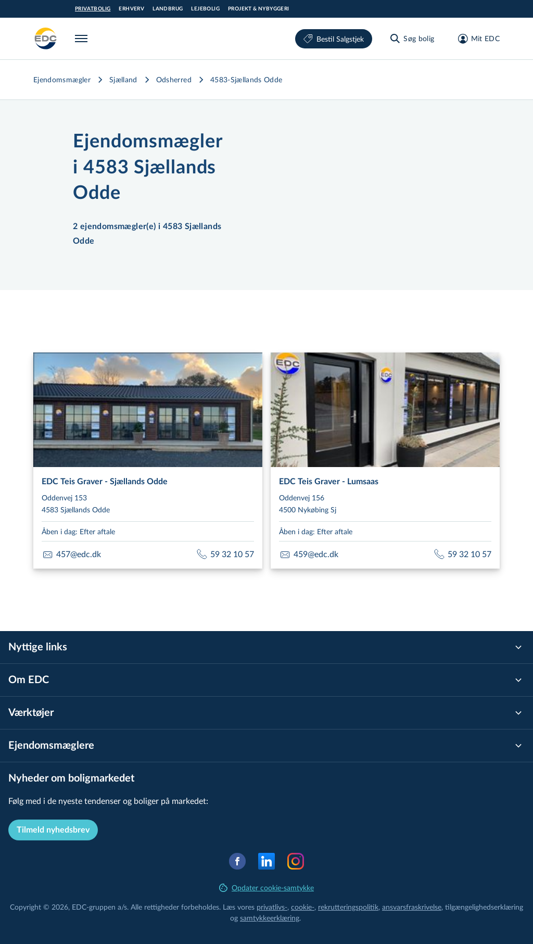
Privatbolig (92, 8)
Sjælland (123, 79)
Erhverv (131, 8)
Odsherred (174, 79)
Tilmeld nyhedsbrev (53, 830)
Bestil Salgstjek (333, 38)
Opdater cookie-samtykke (266, 887)
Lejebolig (205, 8)
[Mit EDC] (475, 38)
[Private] (45, 38)
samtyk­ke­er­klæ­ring (269, 917)
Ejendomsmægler (62, 79)
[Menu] (83, 38)
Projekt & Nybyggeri (258, 8)
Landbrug (168, 8)
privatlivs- (272, 906)
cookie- (302, 906)
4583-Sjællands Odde (246, 79)
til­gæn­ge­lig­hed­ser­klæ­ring (484, 906)
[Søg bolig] (411, 38)
